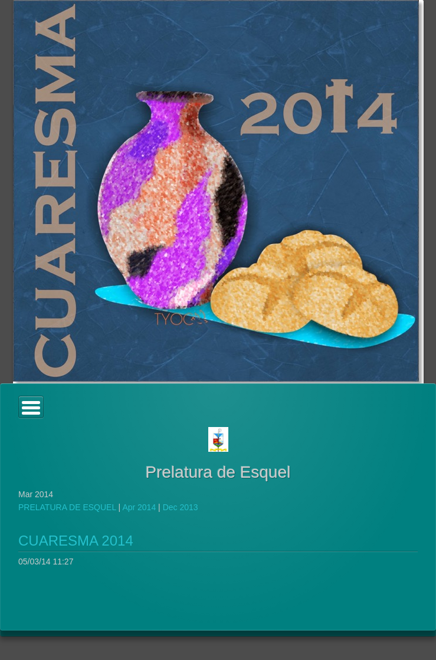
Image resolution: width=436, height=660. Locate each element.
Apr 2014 (139, 507)
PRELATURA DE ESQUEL (67, 507)
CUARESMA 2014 (75, 541)
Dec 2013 (180, 507)
